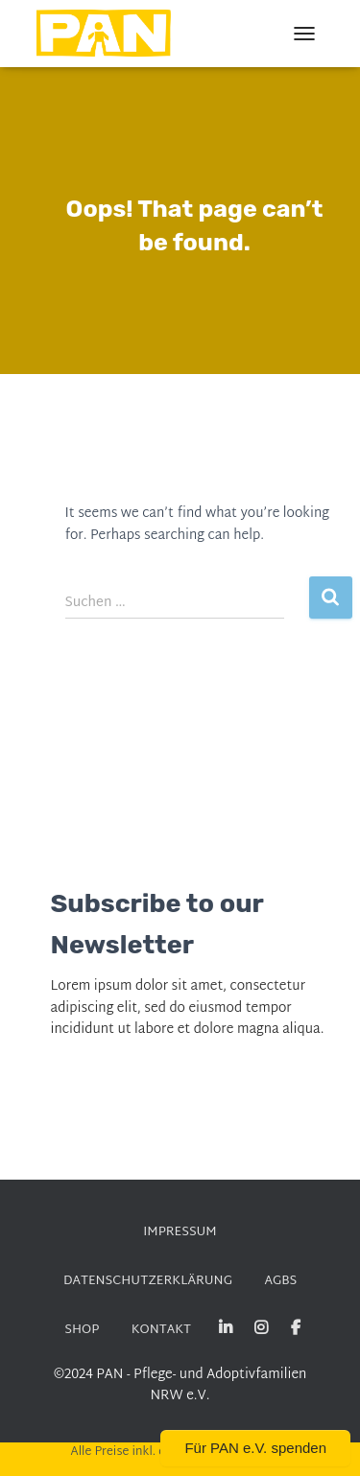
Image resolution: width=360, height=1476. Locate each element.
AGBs (280, 1281)
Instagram (261, 1328)
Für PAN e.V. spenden (255, 1448)
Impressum (180, 1232)
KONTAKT (161, 1330)
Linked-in (225, 1328)
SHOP (81, 1330)
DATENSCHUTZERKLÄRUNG (147, 1281)
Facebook (295, 1328)
